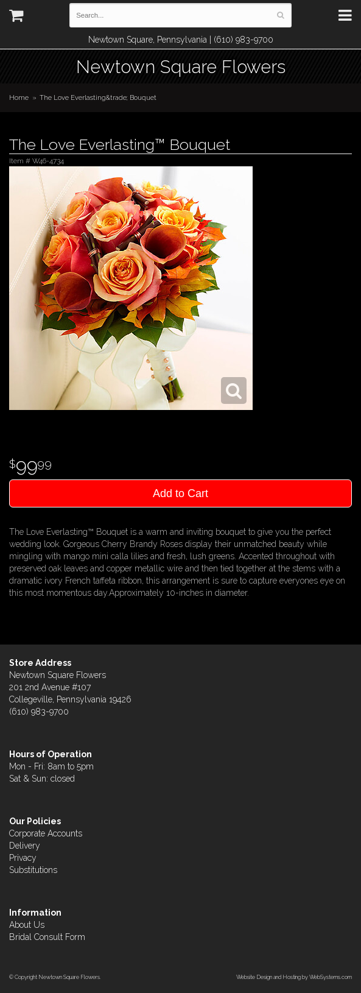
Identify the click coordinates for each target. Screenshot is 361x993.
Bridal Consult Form (47, 937)
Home (19, 97)
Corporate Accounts (45, 833)
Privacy (23, 858)
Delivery (24, 845)
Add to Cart (180, 493)
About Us (26, 925)
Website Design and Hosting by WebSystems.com (294, 977)
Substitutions (33, 870)
